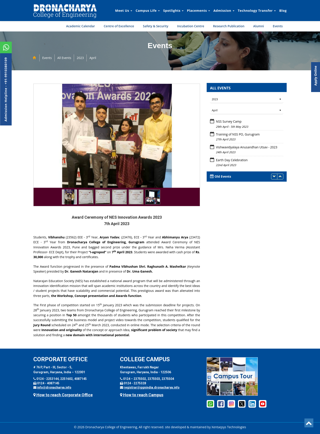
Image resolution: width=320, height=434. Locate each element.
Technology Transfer (257, 10)
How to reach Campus (141, 395)
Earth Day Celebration (232, 160)
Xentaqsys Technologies (229, 427)
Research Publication (228, 26)
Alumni (258, 26)
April (92, 58)
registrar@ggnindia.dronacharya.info (152, 387)
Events (278, 26)
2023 (80, 58)
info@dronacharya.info (54, 387)
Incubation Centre (190, 26)
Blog (283, 10)
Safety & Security (155, 26)
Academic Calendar (80, 26)
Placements (198, 10)
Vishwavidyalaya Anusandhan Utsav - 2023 (246, 147)
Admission (223, 10)
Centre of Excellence (119, 26)
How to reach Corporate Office (63, 395)
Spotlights (173, 10)
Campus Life (148, 10)
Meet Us (123, 10)
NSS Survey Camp (229, 121)
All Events (64, 58)
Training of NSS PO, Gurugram (238, 134)
